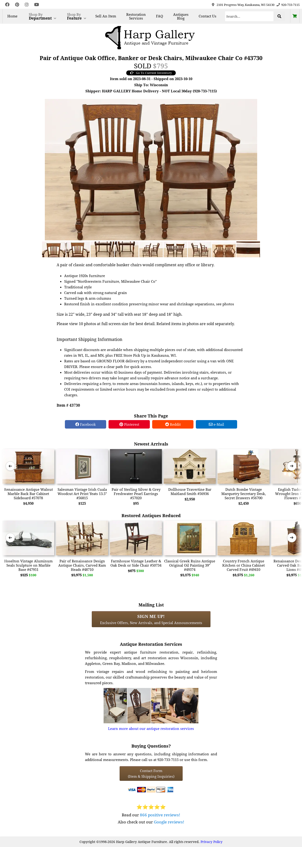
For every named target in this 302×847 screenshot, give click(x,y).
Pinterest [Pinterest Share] (129, 424)
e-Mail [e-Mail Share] (216, 424)
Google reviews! (169, 822)
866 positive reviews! (160, 815)
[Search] (249, 16)
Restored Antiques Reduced (151, 515)
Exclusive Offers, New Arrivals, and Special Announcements (151, 619)
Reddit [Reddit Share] (173, 424)
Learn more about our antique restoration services (151, 728)
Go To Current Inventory (151, 73)
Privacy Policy (211, 841)
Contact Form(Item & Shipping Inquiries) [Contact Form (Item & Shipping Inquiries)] (151, 773)
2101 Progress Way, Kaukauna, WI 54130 (245, 5)
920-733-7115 (290, 5)
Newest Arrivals (151, 444)
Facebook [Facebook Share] (85, 424)
